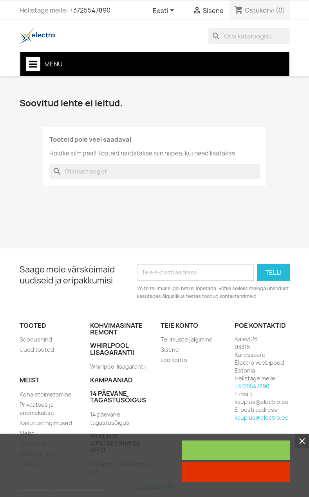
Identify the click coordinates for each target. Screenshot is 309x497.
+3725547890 (89, 10)
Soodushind (36, 339)
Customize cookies (81, 486)
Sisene (170, 349)
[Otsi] (249, 36)
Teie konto (179, 325)
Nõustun (235, 450)
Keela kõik (235, 472)
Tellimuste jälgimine (187, 339)
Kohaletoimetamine (46, 394)
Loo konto (174, 360)
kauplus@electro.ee (262, 417)
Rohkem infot (37, 486)
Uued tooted (37, 349)
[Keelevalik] (165, 11)
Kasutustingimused (46, 423)
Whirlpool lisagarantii (118, 366)
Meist (27, 433)
